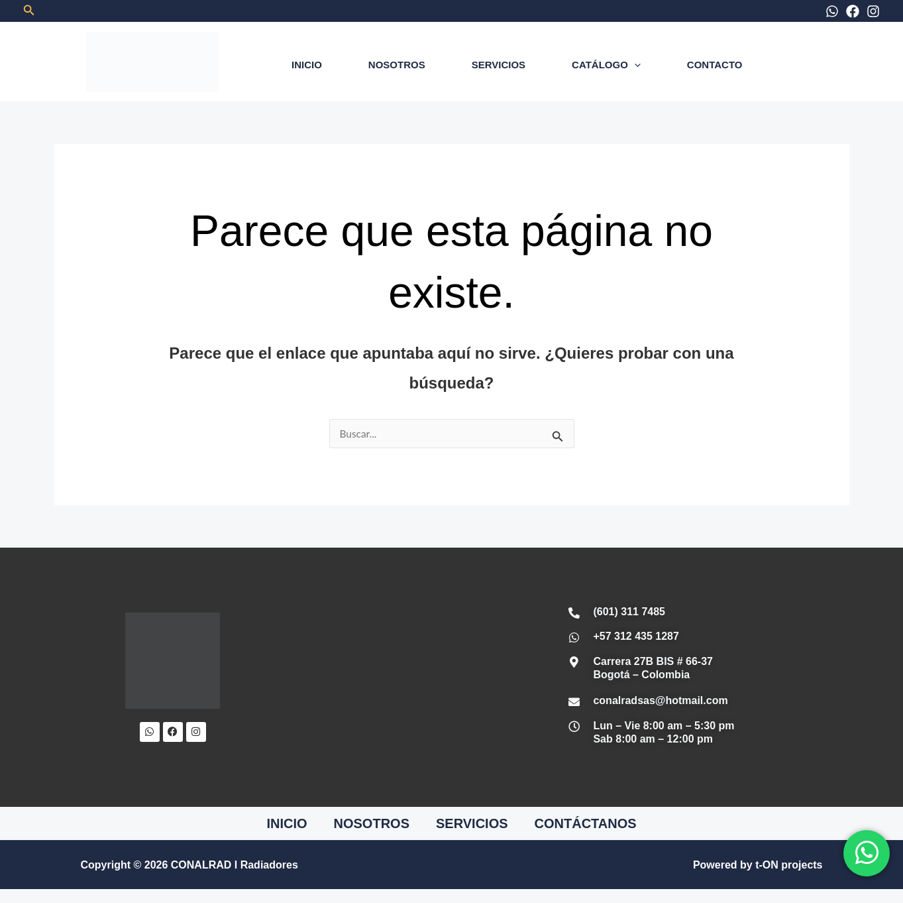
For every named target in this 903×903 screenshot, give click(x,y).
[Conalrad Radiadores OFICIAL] (395, 677)
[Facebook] (852, 11)
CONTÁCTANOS (586, 824)
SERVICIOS (498, 64)
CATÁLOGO (606, 64)
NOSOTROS (396, 64)
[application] (634, 64)
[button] (29, 10)
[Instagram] (873, 11)
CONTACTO (715, 64)
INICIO (307, 64)
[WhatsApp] (832, 11)
